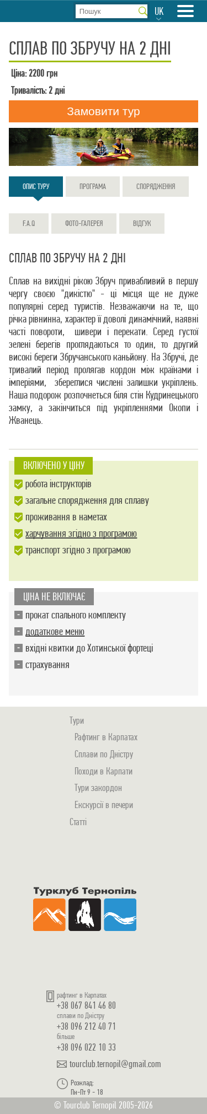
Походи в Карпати (103, 771)
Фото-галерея (84, 223)
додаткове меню (54, 631)
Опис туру (36, 189)
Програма (92, 186)
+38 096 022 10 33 (86, 1047)
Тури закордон (98, 787)
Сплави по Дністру (104, 754)
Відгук (142, 223)
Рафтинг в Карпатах (106, 736)
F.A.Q (29, 223)
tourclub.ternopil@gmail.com (115, 1063)
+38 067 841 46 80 (86, 1005)
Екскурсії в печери (104, 804)
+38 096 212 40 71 (86, 1026)
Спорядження (155, 186)
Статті (78, 821)
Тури (77, 720)
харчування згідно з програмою (81, 533)
